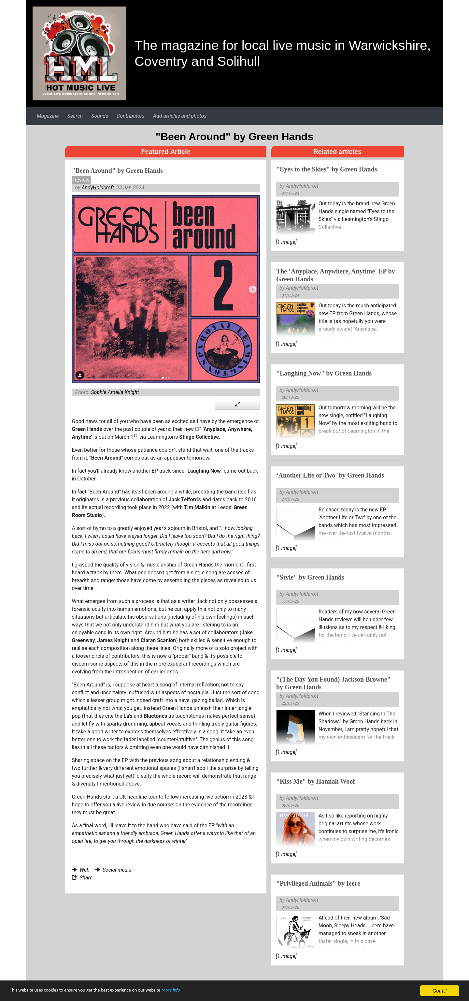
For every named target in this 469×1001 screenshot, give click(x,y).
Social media (117, 870)
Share (85, 878)
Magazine (48, 116)
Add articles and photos (179, 116)
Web (84, 870)
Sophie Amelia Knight (115, 392)
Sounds (99, 116)
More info (200, 994)
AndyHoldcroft (97, 187)
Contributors (131, 116)
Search (75, 116)
